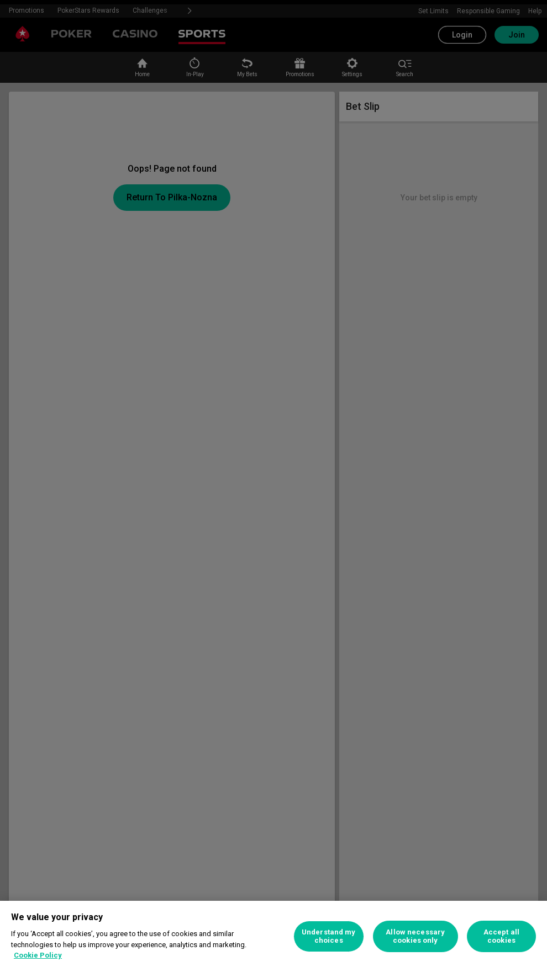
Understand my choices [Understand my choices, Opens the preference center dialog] (329, 936)
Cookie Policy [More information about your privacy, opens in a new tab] (38, 955)
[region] (273, 936)
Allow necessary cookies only (415, 936)
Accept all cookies (501, 936)
